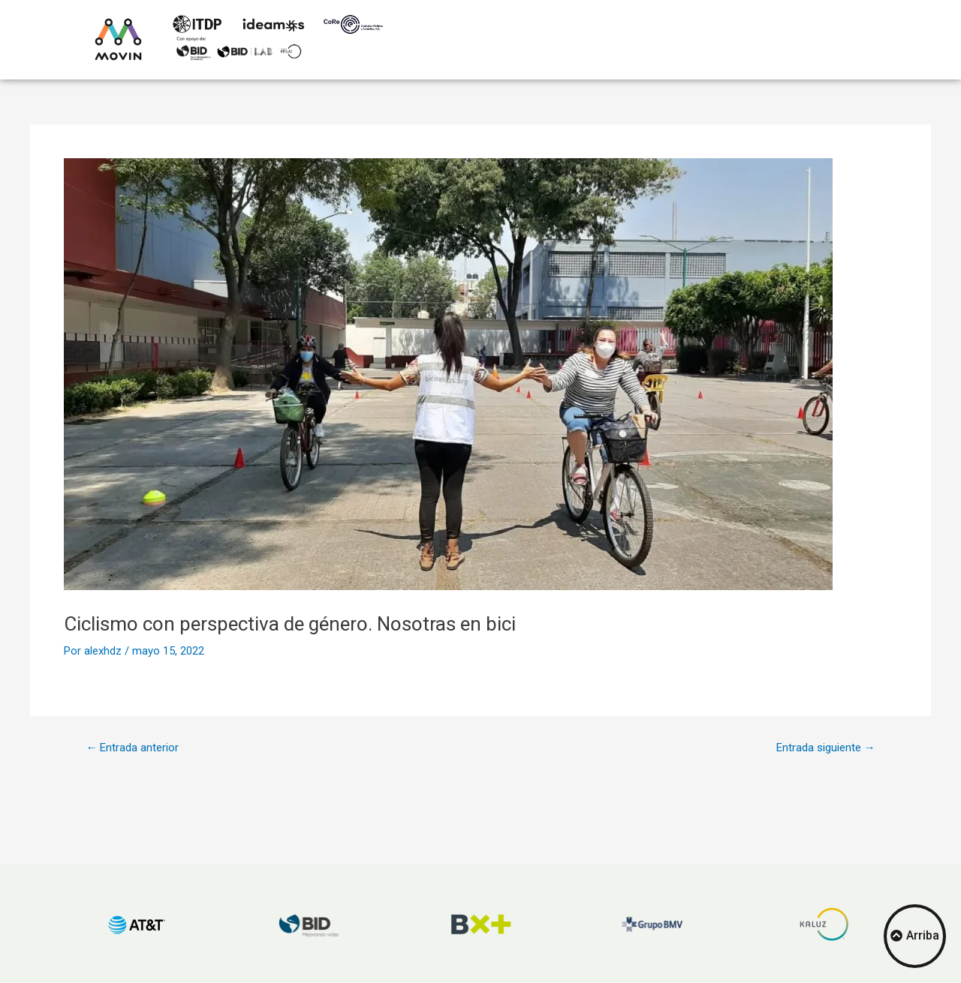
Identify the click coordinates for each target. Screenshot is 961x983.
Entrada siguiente (825, 748)
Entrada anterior (132, 748)
